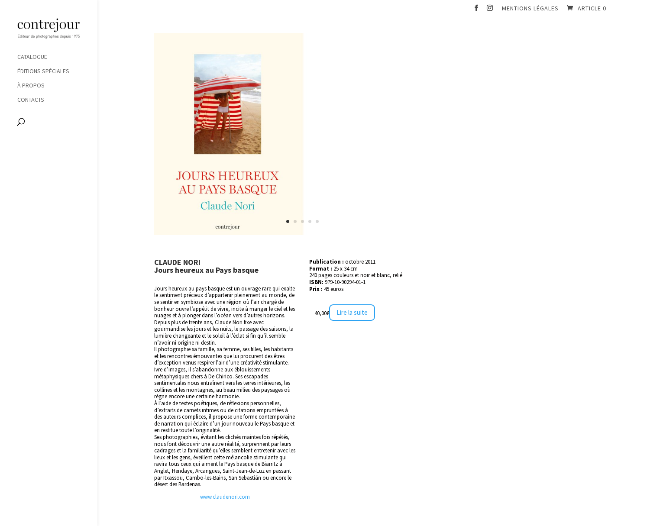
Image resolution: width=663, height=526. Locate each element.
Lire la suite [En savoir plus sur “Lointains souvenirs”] (352, 312)
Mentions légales (530, 8)
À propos (31, 85)
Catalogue (32, 57)
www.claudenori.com (225, 496)
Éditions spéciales (43, 71)
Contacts (30, 100)
